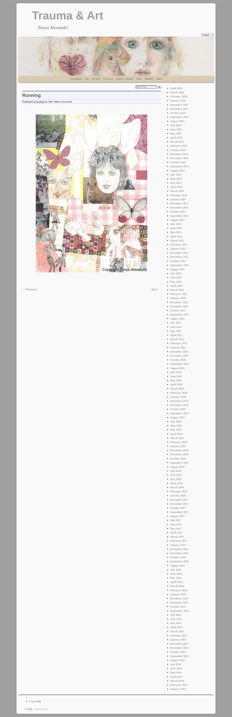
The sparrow (76, 79)
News (159, 79)
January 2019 (178, 446)
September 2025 (179, 117)
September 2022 (179, 265)
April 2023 (176, 236)
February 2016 (178, 590)
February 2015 (178, 635)
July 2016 (175, 569)
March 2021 (177, 339)
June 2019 (176, 425)
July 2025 (175, 125)
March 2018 (177, 487)
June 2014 (176, 668)
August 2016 (177, 565)
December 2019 (179, 401)
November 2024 (179, 158)
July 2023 (175, 224)
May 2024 (175, 182)
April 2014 (176, 676)
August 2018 (177, 466)
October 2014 (178, 651)
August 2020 (177, 368)
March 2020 (177, 388)
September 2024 (179, 166)
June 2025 (176, 129)
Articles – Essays (124, 79)
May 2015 (175, 623)
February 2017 (178, 540)
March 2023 (177, 240)
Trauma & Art (67, 15)
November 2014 (179, 647)
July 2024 (175, 174)
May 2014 (175, 672)
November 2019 (179, 405)
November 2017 (179, 503)
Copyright (35, 701)
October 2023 (178, 211)
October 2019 (178, 409)
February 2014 (178, 684)
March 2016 (177, 586)
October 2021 (178, 310)
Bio (87, 79)
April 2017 (176, 532)
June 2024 (176, 178)
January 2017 (178, 545)
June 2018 (176, 475)
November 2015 (179, 602)
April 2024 (176, 187)
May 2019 (175, 429)
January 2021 (178, 347)
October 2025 (178, 113)
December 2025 (179, 104)
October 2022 (178, 261)
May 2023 (175, 232)
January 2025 (178, 150)
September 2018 (179, 462)
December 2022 (179, 252)
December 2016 (179, 549)
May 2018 (175, 479)
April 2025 (176, 137)
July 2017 (175, 520)
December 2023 (179, 203)
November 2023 (179, 207)
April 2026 (176, 88)
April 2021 (176, 335)
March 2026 (177, 92)
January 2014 (178, 689)
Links (138, 79)
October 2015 (178, 606)
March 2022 (177, 289)
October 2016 (178, 557)
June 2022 (176, 277)
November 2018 (179, 454)
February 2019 (178, 442)
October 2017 (178, 508)
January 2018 (178, 495)
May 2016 (175, 577)
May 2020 (175, 380)
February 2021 (178, 343)
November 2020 (179, 355)
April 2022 (176, 285)
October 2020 (178, 359)
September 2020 (179, 363)
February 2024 (178, 195)
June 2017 (176, 524)
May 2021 (175, 331)
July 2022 (175, 273)
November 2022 (179, 256)
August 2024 (177, 170)
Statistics (149, 79)
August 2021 (177, 318)
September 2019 (179, 413)
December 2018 (179, 450)
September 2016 (179, 561)
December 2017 (179, 499)
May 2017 (175, 528)
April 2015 (176, 627)
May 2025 (175, 133)
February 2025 (178, 145)
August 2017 (177, 516)
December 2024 (179, 154)
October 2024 (178, 162)
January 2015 (178, 639)
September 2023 (179, 215)
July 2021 (175, 322)
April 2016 (176, 582)
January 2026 (178, 100)
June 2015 (176, 619)
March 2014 (177, 680)
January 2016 (178, 594)
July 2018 (175, 470)
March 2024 (177, 191)
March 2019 (177, 438)
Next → (156, 289)
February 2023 (178, 244)
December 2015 (179, 598)
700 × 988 (53, 101)
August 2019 (177, 417)
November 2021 (179, 306)
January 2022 (178, 298)
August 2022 (177, 269)
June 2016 (176, 573)
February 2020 (178, 392)
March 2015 (177, 631)
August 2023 (177, 220)
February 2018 (178, 491)
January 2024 (178, 199)
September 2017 (179, 512)
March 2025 (177, 141)
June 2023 (176, 228)
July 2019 (175, 421)
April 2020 (176, 384)
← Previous (29, 289)
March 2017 (177, 536)
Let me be (108, 79)
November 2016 (179, 553)
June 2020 (176, 376)
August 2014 (177, 660)
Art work (96, 79)
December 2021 (179, 302)
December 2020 (179, 351)
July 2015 (175, 615)
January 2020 (178, 396)
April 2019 (176, 434)
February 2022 (178, 294)
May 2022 (175, 281)
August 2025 (177, 121)
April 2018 (176, 483)
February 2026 (178, 96)
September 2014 (179, 656)
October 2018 (178, 458)
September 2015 (179, 610)
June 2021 (176, 327)
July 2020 (175, 372)
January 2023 (178, 248)
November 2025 (179, 108)
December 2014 (179, 643)
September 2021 (179, 314)
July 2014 (175, 664)
